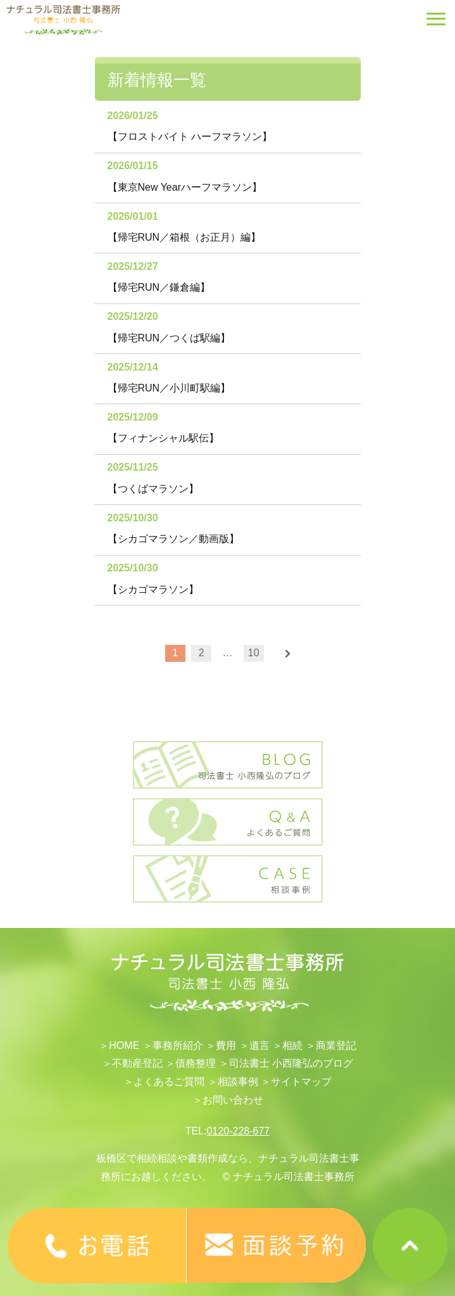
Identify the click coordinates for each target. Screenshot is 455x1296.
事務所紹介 (178, 1045)
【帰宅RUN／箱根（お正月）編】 (184, 237)
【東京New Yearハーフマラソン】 (185, 187)
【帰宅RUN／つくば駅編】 (169, 338)
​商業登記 (336, 1045)
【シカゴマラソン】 (153, 589)
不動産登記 (137, 1063)
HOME (124, 1045)
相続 (292, 1045)
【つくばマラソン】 (153, 488)
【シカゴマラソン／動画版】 (173, 538)
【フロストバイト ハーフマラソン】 (190, 136)
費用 (226, 1045)
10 (253, 652)
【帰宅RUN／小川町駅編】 (169, 388)
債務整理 (195, 1063)
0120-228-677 (238, 1131)
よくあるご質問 (169, 1081)
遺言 (259, 1045)
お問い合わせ (233, 1100)
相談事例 (238, 1081)
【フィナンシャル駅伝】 (163, 438)
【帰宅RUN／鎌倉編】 (159, 287)
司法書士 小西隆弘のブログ (291, 1063)
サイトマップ (301, 1081)
